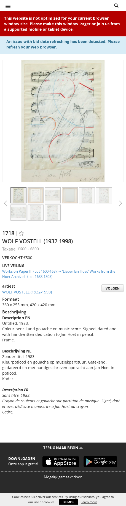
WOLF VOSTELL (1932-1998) (27, 292)
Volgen (113, 288)
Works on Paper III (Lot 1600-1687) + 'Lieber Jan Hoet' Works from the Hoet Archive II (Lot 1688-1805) (58, 274)
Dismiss (68, 502)
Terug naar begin (63, 447)
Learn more (89, 502)
